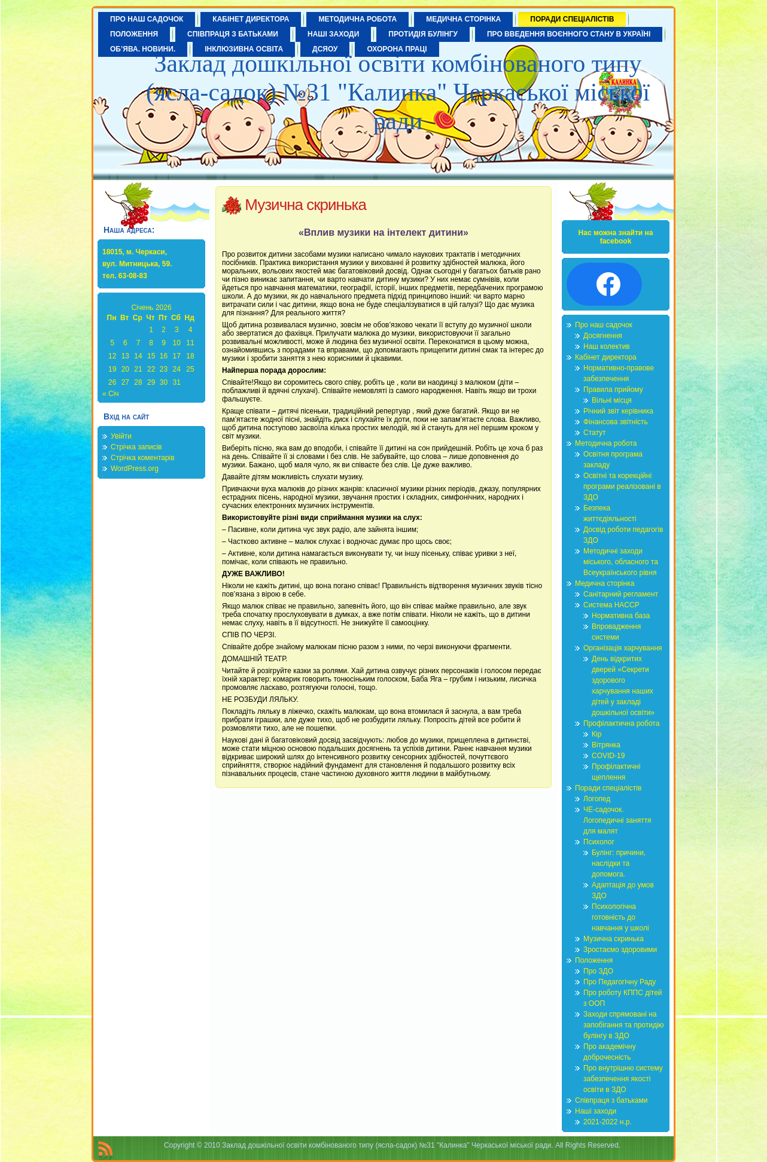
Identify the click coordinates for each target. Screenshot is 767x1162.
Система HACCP (611, 605)
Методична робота (606, 443)
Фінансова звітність (615, 422)
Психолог (598, 842)
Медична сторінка (604, 583)
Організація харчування (622, 648)
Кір (596, 734)
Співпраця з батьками (611, 1100)
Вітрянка (606, 745)
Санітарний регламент (620, 594)
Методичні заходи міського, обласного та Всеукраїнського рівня (620, 562)
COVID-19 (608, 756)
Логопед (596, 799)
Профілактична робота (621, 723)
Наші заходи (595, 1111)
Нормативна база (621, 616)
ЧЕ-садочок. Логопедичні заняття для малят (617, 820)
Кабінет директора (606, 357)
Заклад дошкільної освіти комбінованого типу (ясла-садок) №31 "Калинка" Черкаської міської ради (398, 92)
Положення (594, 960)
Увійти (121, 436)
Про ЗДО (598, 971)
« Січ (110, 394)
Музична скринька (305, 205)
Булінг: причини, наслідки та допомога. (619, 863)
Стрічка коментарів (143, 458)
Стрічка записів (136, 447)
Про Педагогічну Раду (619, 982)
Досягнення (602, 335)
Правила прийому (613, 389)
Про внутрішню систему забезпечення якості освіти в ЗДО (623, 1079)
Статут (594, 432)
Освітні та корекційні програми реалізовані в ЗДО (622, 486)
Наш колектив (606, 346)
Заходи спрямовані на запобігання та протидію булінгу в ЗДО (623, 1025)
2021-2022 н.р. (607, 1122)
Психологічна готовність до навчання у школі (620, 917)
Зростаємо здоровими (620, 949)
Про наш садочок (603, 325)
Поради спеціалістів (608, 788)
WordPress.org (135, 468)
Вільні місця (612, 400)
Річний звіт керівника (618, 411)
